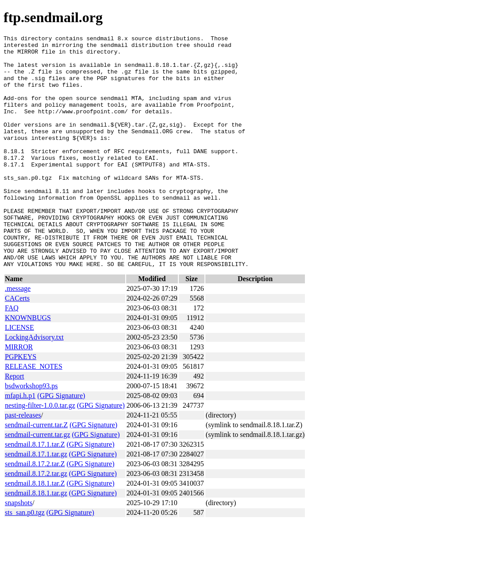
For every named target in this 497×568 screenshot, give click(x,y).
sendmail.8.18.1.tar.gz (36, 539)
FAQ (12, 354)
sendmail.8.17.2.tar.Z (35, 510)
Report (14, 422)
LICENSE (19, 374)
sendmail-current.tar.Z (36, 471)
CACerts (17, 344)
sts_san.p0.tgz (25, 559)
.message (18, 335)
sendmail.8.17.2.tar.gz (36, 520)
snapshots (18, 549)
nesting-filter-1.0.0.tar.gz (40, 452)
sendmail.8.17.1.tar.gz (36, 500)
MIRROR (19, 393)
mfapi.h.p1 (20, 442)
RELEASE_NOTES (33, 413)
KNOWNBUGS (28, 364)
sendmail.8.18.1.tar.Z (35, 529)
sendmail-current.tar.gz (37, 481)
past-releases (23, 461)
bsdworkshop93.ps (31, 432)
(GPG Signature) (61, 442)
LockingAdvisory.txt (34, 383)
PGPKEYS (20, 403)
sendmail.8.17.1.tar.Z (35, 491)
